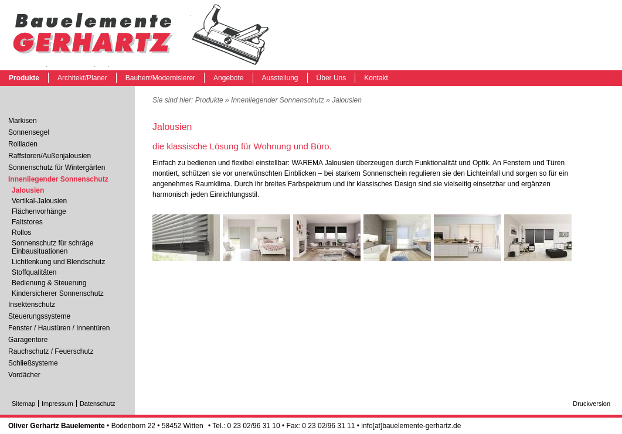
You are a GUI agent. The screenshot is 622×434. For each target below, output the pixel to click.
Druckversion (591, 403)
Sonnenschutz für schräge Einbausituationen (52, 247)
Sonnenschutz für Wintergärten (56, 167)
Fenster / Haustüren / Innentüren (59, 328)
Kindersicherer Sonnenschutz (58, 293)
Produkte (24, 78)
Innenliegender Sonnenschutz (277, 100)
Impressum (57, 403)
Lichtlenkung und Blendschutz (58, 262)
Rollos (21, 232)
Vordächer (24, 375)
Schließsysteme (33, 363)
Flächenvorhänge (39, 211)
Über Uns (331, 78)
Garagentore (27, 340)
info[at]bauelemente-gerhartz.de (411, 426)
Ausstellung (280, 78)
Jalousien (140, 35)
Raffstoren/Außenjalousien (49, 156)
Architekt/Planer (82, 78)
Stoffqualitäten (34, 272)
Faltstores (27, 222)
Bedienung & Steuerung (49, 283)
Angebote (228, 78)
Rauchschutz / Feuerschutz (50, 351)
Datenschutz (97, 403)
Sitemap (23, 403)
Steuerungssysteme (39, 316)
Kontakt (376, 78)
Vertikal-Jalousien (39, 201)
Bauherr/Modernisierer (160, 78)
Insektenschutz (31, 304)
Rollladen (23, 144)
